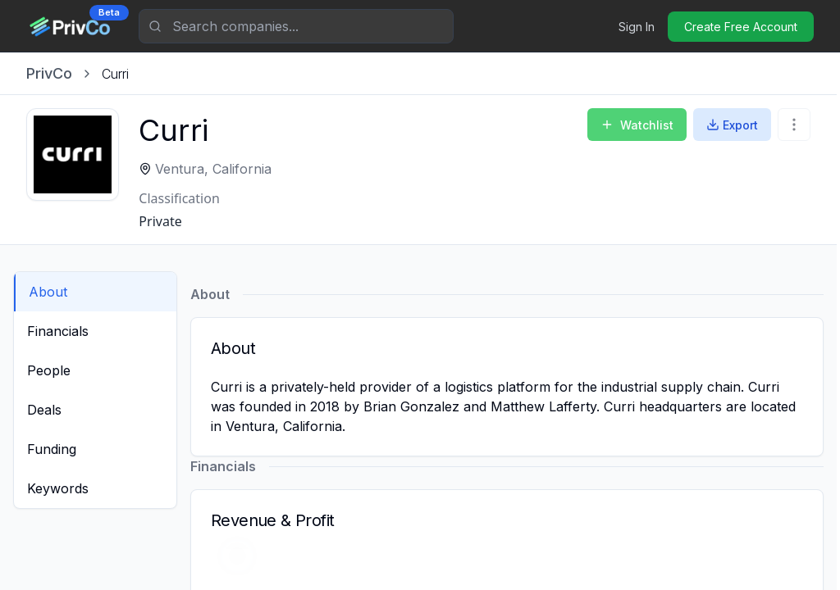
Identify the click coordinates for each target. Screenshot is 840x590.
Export (732, 125)
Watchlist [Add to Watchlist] (636, 125)
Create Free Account (740, 27)
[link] (115, 74)
